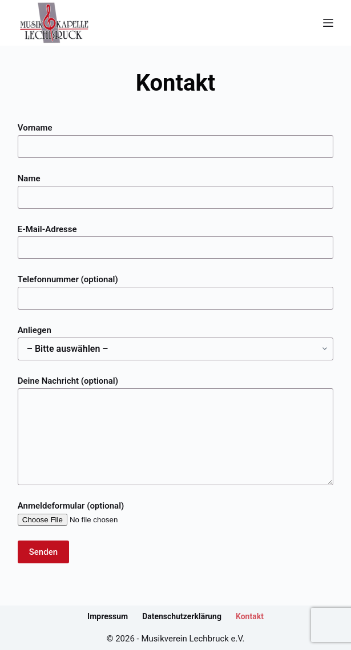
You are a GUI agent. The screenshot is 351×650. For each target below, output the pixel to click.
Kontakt (250, 616)
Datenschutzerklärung (181, 616)
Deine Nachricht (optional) (176, 430)
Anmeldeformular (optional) (90, 513)
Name (176, 187)
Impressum (107, 616)
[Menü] (328, 23)
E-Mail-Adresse (176, 238)
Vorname (176, 137)
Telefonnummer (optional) (176, 288)
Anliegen (176, 339)
